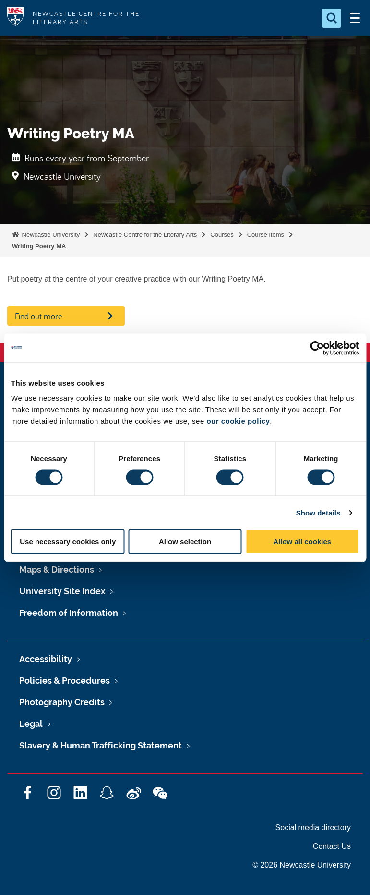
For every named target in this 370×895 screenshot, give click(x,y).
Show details (318, 512)
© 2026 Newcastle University (301, 865)
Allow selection (185, 542)
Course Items (265, 234)
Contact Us (332, 846)
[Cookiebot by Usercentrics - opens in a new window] (317, 348)
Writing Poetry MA (39, 246)
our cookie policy (238, 421)
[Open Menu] (354, 18)
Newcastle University (50, 234)
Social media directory (313, 827)
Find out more (38, 315)
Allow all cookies (302, 542)
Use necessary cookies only (68, 542)
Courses (221, 234)
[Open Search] (331, 18)
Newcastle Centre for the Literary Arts (145, 234)
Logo (15, 18)
